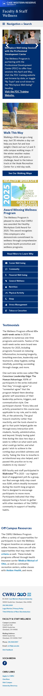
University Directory (10, 686)
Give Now (6, 679)
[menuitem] (21, 676)
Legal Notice (7, 608)
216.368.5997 (13, 642)
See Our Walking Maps (20, 173)
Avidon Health (13, 570)
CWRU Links (9, 672)
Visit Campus (7, 682)
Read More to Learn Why (20, 253)
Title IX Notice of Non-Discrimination (16, 612)
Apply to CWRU (8, 676)
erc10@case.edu (13, 646)
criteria (5, 554)
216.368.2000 (8, 605)
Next (37, 41)
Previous (7, 41)
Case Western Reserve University (20, 599)
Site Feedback (8, 650)
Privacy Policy (18, 608)
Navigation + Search (16, 23)
